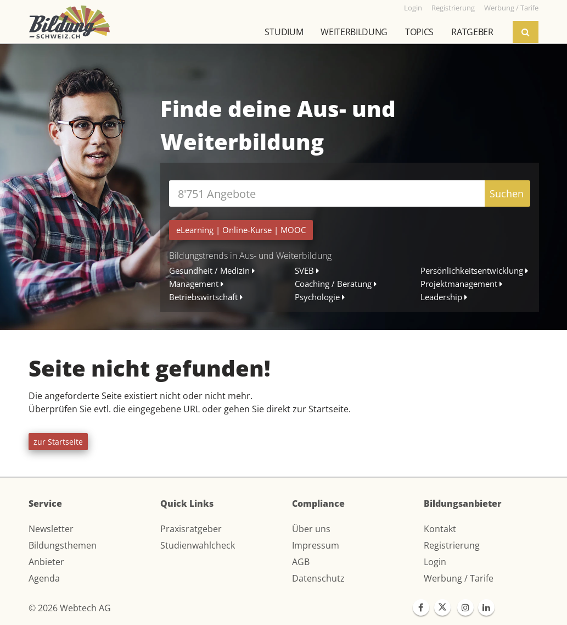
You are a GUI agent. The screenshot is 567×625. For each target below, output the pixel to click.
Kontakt (440, 529)
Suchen (507, 193)
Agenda (44, 578)
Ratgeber (472, 32)
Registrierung (452, 545)
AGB (301, 562)
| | (241, 229)
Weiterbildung (354, 32)
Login (435, 562)
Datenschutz (318, 578)
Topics (419, 32)
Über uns (311, 529)
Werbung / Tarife (458, 578)
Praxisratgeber (191, 529)
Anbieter (46, 562)
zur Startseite (58, 441)
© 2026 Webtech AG (70, 608)
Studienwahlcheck (197, 545)
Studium (284, 32)
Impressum (315, 545)
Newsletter (51, 529)
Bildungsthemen (63, 545)
